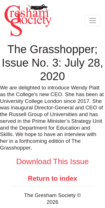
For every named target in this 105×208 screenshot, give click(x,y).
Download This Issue (52, 161)
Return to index (52, 178)
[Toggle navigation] (93, 20)
